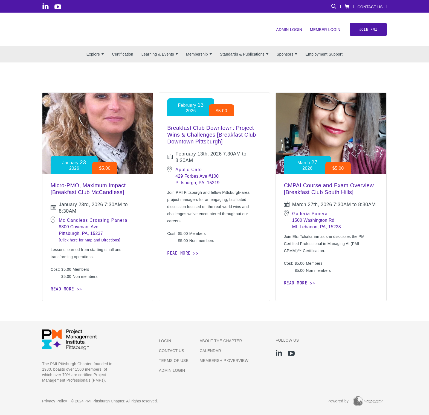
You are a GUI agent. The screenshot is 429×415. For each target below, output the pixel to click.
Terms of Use (174, 360)
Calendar (210, 350)
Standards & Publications (244, 55)
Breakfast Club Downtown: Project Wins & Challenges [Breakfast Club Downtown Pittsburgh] (211, 135)
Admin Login (289, 30)
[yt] (57, 6)
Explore (95, 55)
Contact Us (370, 7)
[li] (45, 6)
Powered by (338, 401)
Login (165, 341)
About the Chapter (221, 341)
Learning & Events (159, 55)
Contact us (171, 350)
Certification (122, 55)
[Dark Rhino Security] (367, 401)
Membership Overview (224, 360)
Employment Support (324, 55)
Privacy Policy (54, 401)
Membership (199, 55)
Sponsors (287, 55)
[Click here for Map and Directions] (89, 241)
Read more (62, 289)
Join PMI (368, 30)
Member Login (324, 30)
